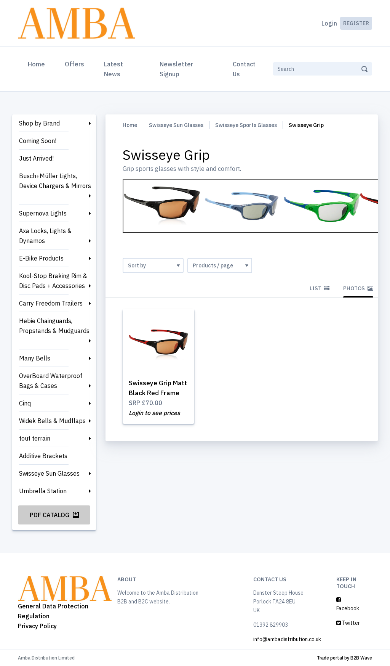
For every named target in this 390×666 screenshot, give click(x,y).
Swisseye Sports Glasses (246, 125)
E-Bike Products (41, 258)
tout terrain (34, 438)
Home (38, 63)
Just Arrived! (36, 158)
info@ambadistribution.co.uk (287, 639)
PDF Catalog (54, 515)
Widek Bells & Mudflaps (52, 421)
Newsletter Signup (176, 69)
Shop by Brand (39, 123)
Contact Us (244, 69)
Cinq (25, 403)
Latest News (113, 69)
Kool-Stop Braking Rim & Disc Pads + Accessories (53, 281)
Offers (74, 64)
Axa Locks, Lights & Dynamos (45, 236)
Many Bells (34, 358)
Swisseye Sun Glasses (49, 473)
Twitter (348, 622)
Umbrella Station (43, 491)
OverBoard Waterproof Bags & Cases (50, 380)
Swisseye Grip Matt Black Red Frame (153, 393)
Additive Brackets (43, 456)
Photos (358, 288)
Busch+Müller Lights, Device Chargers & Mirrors (55, 181)
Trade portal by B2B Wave (344, 658)
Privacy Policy (37, 626)
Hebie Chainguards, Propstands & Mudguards (54, 326)
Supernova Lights (43, 213)
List (319, 288)
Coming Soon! (37, 141)
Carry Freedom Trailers (51, 303)
